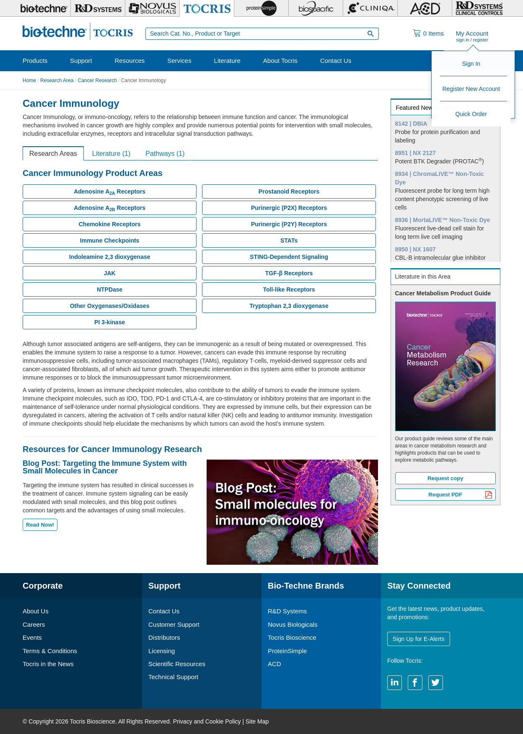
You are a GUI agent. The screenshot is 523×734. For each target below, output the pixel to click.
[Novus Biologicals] (152, 8)
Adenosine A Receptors (109, 192)
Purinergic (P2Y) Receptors (289, 224)
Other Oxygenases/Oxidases (110, 305)
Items (433, 33)
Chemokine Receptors (110, 224)
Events (32, 637)
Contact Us (335, 60)
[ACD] (425, 8)
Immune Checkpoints (110, 240)
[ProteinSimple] (261, 8)
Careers (34, 624)
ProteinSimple (287, 650)
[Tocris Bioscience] (207, 8)
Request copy (445, 478)
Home (29, 80)
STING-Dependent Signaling (289, 256)
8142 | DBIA (411, 123)
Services (179, 60)
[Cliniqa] (370, 8)
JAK (110, 273)
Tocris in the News (48, 663)
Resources (130, 60)
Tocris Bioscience (292, 637)
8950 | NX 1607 (415, 249)
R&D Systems (287, 611)
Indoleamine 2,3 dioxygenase (109, 256)
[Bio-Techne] (43, 8)
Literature (227, 60)
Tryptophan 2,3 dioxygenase (288, 305)
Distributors (164, 637)
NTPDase (109, 289)
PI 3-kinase (109, 322)
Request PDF (460, 495)
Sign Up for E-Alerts (419, 639)
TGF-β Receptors (289, 273)
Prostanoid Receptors (289, 191)
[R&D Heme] (479, 8)
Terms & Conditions (50, 650)
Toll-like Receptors (289, 289)
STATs (289, 240)
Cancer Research (97, 80)
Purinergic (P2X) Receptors (289, 207)
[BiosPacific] (316, 8)
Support (81, 60)
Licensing (161, 650)
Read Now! (40, 525)
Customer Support (173, 624)
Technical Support (173, 676)
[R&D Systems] (98, 8)
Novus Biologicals (292, 624)
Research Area (56, 80)
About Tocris (280, 60)
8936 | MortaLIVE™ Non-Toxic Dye (442, 220)
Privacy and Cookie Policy (207, 721)
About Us (36, 611)
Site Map (257, 721)
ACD (274, 663)
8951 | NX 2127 (415, 153)
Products (35, 60)
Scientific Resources (176, 663)
